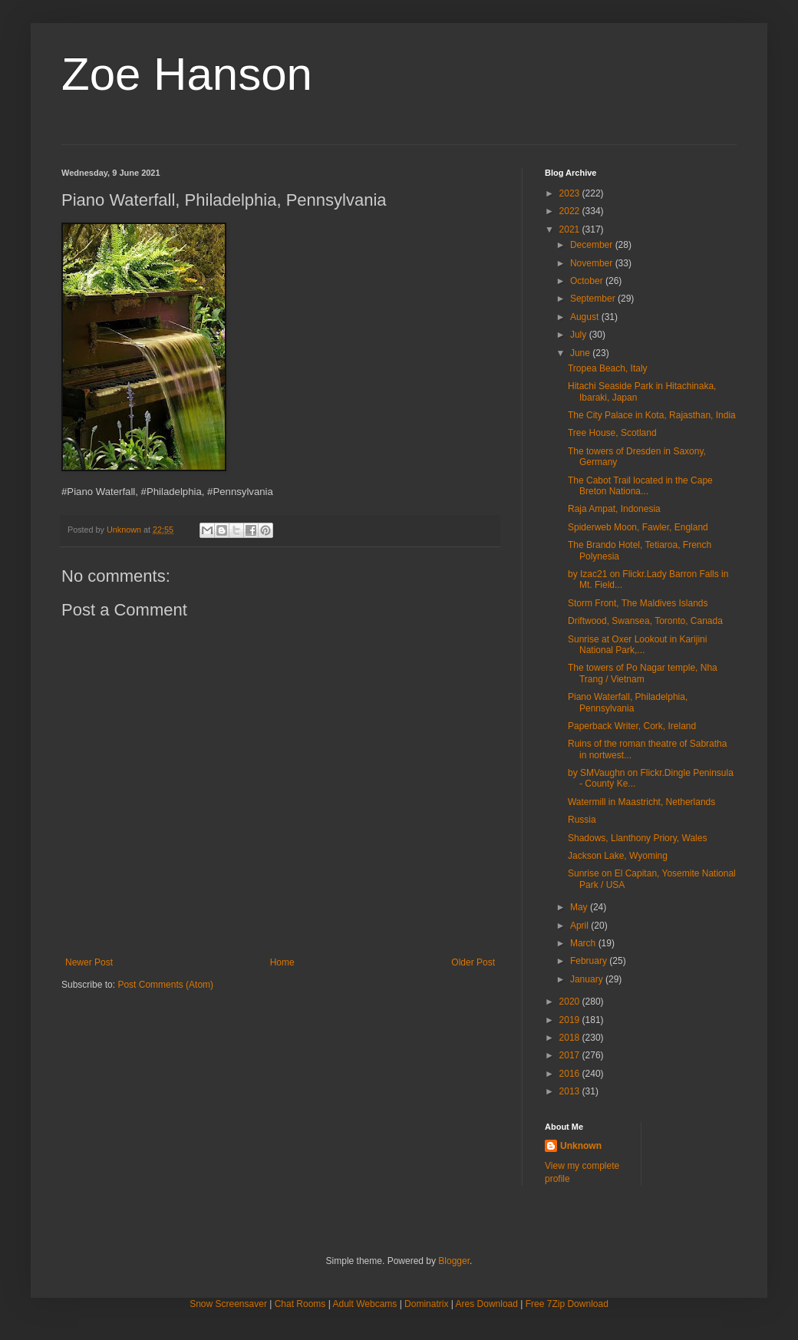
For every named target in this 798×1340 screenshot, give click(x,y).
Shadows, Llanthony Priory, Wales (637, 838)
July (579, 334)
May (580, 907)
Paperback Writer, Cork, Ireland (632, 726)
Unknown (581, 1145)
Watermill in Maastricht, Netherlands (641, 802)
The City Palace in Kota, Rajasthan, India (652, 415)
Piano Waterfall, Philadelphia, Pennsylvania (628, 702)
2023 (570, 193)
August (586, 317)
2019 (570, 1020)
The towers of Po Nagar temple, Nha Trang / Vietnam (642, 673)
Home (282, 962)
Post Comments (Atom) (165, 984)
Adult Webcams (365, 1304)
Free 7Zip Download (567, 1304)
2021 (570, 229)
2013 (570, 1091)
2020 (570, 1001)
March (584, 943)
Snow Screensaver (228, 1304)
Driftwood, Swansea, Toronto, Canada (645, 621)
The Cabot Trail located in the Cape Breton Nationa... (640, 486)
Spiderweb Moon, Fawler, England (638, 527)
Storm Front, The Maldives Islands (638, 603)
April (580, 925)
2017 (570, 1055)
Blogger (454, 1261)
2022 (570, 211)
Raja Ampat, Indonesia (614, 508)
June (581, 353)
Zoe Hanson (186, 74)
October (587, 281)
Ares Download (487, 1304)
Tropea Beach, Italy (608, 368)
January (587, 979)
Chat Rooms (300, 1304)
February (589, 960)
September (594, 298)
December (592, 244)
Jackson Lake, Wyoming (618, 855)
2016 (570, 1073)
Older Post (473, 962)
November (592, 263)
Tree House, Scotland (612, 432)
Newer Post (89, 962)
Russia (582, 819)
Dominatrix (426, 1304)
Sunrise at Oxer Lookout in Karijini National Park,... (637, 644)
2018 (570, 1037)
